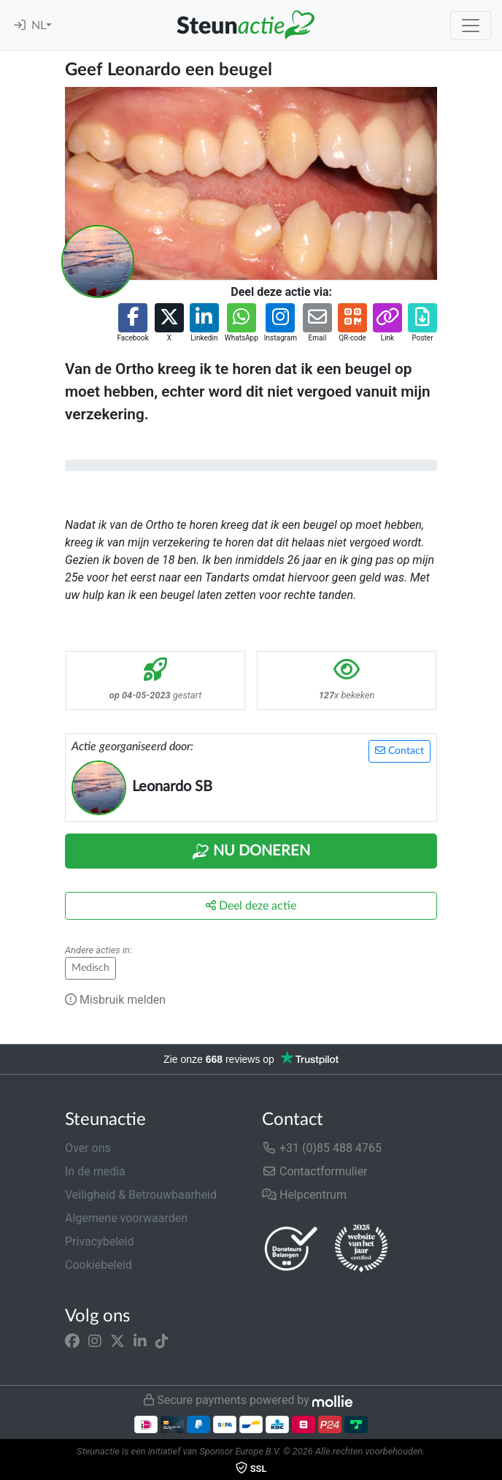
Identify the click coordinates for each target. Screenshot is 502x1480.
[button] (132, 323)
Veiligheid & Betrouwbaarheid (141, 1195)
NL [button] (38, 25)
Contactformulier (315, 1171)
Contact (399, 750)
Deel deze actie (251, 905)
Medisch (90, 968)
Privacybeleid (99, 1241)
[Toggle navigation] (470, 25)
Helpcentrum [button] (304, 1195)
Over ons (88, 1148)
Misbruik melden (115, 1000)
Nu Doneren (251, 852)
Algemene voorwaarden (126, 1218)
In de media (95, 1171)
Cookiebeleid (98, 1265)
